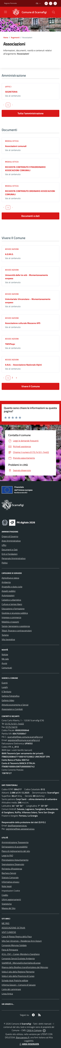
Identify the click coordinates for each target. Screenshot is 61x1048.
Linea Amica (7, 993)
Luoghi (5, 687)
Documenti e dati (30, 216)
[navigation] (5, 12)
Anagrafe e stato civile (12, 586)
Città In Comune (34, 1030)
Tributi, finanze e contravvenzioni (17, 630)
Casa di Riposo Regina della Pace (17, 936)
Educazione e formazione (13, 608)
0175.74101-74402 (14, 723)
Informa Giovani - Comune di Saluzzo (19, 984)
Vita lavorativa (8, 639)
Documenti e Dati (10, 549)
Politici (5, 562)
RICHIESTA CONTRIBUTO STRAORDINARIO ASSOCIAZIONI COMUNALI (25, 168)
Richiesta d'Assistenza (12, 868)
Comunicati (7, 667)
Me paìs (5, 658)
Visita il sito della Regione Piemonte (18, 971)
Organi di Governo (10, 536)
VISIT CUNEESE (9, 932)
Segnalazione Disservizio (13, 864)
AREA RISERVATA (29, 1044)
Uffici (8, 86)
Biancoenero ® (22, 1037)
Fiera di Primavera (10, 949)
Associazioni (12, 249)
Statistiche (7, 903)
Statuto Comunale (10, 877)
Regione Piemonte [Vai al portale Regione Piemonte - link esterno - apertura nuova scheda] (10, 3)
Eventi (5, 682)
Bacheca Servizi (9, 873)
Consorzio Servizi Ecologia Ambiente (18, 958)
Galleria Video (8, 700)
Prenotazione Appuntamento (15, 860)
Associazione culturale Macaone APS (22, 323)
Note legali (7, 886)
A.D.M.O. (9, 254)
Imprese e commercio (11, 617)
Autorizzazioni (8, 595)
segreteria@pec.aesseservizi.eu (20, 828)
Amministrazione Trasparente (15, 842)
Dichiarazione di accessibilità (14, 846)
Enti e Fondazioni (9, 554)
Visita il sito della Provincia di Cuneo (18, 976)
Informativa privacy (10, 881)
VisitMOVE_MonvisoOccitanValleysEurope (21, 963)
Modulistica (12, 141)
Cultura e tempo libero (12, 604)
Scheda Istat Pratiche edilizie (15, 980)
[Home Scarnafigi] (28, 12)
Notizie (5, 654)
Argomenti (15, 37)
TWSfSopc (10, 344)
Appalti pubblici (8, 591)
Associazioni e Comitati (12, 709)
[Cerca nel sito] (53, 12)
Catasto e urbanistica (11, 599)
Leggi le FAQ (7, 855)
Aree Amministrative (11, 540)
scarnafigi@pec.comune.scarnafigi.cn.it (25, 736)
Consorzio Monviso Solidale (14, 945)
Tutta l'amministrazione (30, 113)
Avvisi (4, 663)
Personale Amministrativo (13, 558)
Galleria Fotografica (10, 696)
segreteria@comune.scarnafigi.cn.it (24, 740)
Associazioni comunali (15, 146)
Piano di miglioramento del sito (16, 851)
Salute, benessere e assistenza (16, 626)
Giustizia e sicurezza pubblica (15, 613)
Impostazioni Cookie (11, 890)
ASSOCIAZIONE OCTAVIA (13, 927)
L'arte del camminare (11, 989)
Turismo (5, 635)
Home (5, 37)
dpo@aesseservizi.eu (17, 825)
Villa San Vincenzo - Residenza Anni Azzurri (22, 941)
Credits (5, 895)
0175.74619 (11, 727)
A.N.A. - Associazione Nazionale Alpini (23, 364)
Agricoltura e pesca (10, 577)
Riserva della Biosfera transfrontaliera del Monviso (25, 967)
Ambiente (6, 582)
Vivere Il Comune (30, 386)
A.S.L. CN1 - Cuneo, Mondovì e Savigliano (21, 954)
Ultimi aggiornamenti (11, 899)
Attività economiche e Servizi (15, 704)
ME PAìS (5, 923)
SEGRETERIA (11, 91)
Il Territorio (6, 691)
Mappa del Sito (8, 908)
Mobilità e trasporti (10, 621)
